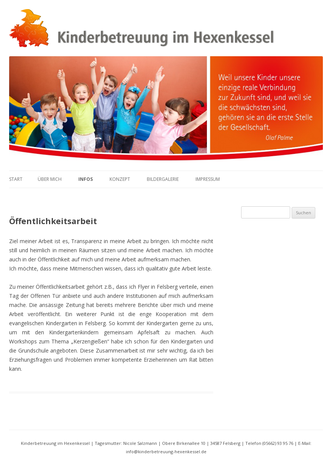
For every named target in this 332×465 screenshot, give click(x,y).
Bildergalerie (163, 179)
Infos (85, 179)
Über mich (50, 179)
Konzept (120, 179)
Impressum (207, 179)
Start (15, 179)
